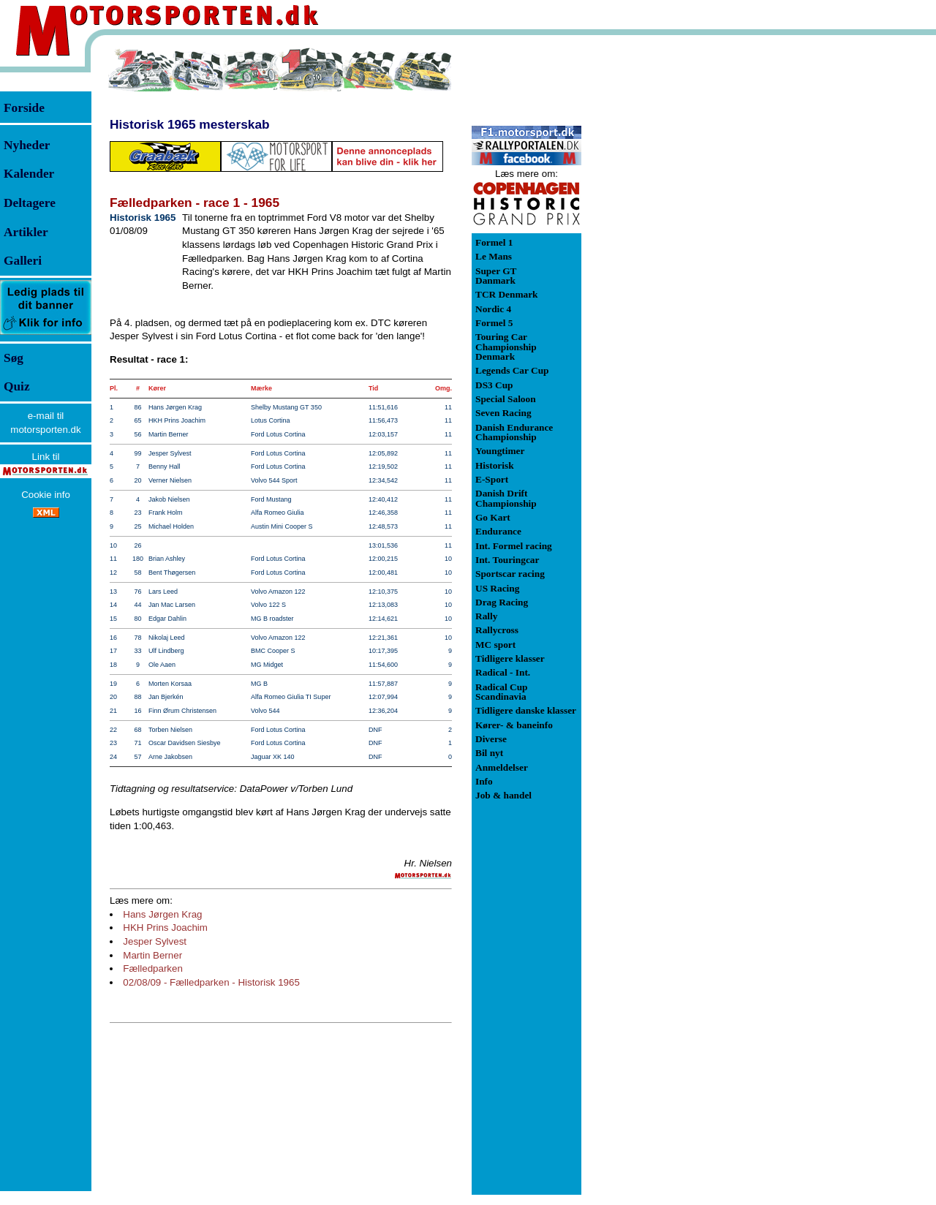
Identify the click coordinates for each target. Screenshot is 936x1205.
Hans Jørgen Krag (162, 914)
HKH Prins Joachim (165, 927)
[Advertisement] (658, 266)
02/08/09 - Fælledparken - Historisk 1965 (211, 982)
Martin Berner (152, 955)
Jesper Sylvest (154, 941)
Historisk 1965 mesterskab (190, 124)
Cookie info (45, 494)
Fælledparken (153, 968)
